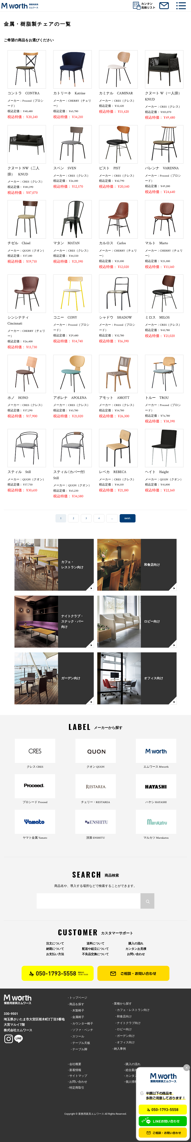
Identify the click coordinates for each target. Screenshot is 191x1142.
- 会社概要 (74, 1064)
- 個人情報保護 (133, 1081)
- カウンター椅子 (80, 1023)
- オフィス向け (124, 1042)
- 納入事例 (119, 1048)
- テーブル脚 (77, 1049)
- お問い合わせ (77, 1081)
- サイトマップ (77, 1076)
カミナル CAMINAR (116, 93)
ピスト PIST (111, 168)
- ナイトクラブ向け (127, 1023)
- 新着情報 (74, 1070)
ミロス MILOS (159, 317)
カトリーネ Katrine (69, 93)
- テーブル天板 (79, 1043)
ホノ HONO (18, 397)
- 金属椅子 (76, 1017)
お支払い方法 (55, 954)
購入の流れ (135, 943)
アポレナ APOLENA (70, 397)
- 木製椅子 (76, 1010)
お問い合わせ (136, 954)
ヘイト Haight (157, 472)
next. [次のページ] (127, 518)
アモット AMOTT (114, 397)
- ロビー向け (122, 1029)
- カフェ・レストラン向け (131, 1010)
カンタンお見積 (135, 949)
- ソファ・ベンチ (80, 1030)
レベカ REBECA (112, 472)
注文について (55, 943)
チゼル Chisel (19, 243)
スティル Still (19, 472)
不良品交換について (95, 954)
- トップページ (77, 997)
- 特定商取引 (76, 1087)
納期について (55, 949)
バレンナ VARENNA (162, 168)
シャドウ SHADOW (115, 317)
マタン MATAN (66, 243)
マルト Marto (156, 243)
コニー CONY (65, 317)
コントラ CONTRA (24, 93)
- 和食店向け (122, 1016)
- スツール (76, 1036)
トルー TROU (157, 397)
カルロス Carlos (112, 243)
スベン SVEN (64, 168)
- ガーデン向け (124, 1036)
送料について (95, 943)
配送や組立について (95, 949)
